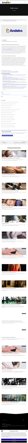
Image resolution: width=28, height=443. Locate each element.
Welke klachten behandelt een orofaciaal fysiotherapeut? (8, 338)
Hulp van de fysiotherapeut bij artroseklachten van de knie (9, 240)
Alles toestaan (14, 439)
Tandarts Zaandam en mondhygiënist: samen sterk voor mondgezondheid (11, 159)
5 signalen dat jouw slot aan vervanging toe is (6, 113)
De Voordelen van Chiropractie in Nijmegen (9, 82)
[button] (26, 431)
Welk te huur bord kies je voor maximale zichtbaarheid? (7, 115)
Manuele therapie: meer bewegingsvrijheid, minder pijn (8, 175)
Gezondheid (14, 11)
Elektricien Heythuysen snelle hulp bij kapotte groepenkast (8, 120)
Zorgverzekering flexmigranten (7, 75)
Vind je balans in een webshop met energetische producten (9, 289)
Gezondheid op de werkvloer (5, 224)
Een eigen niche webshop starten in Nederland (6, 106)
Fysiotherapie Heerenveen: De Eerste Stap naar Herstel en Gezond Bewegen (11, 305)
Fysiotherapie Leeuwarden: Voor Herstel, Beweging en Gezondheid (10, 403)
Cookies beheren (14, 441)
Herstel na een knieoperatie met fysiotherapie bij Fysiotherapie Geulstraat (10, 354)
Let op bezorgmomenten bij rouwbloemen (6, 122)
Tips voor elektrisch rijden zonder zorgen (6, 108)
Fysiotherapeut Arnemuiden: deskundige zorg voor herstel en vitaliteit (10, 191)
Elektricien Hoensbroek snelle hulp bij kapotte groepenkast (8, 127)
